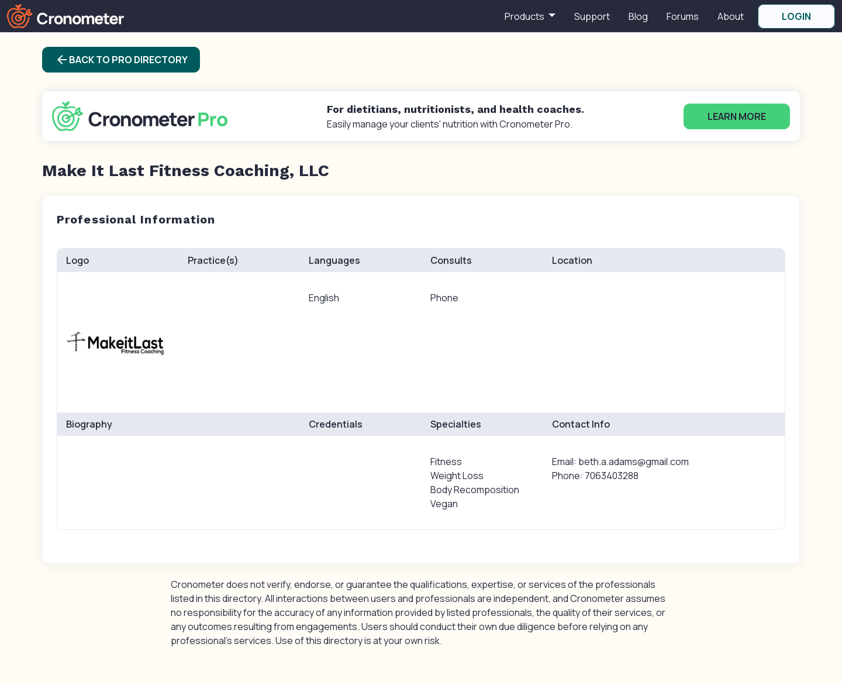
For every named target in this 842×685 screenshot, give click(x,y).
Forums (683, 16)
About (730, 16)
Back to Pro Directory (121, 60)
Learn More (737, 116)
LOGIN (796, 16)
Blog (638, 16)
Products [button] (525, 16)
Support (592, 16)
